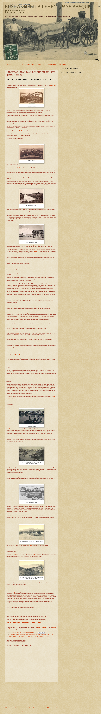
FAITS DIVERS (42, 634)
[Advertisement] (31, 694)
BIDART (15, 634)
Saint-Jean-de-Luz (42, 119)
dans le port (12, 428)
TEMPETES (48, 636)
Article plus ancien (52, 708)
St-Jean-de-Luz (17, 354)
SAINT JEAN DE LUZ (41, 636)
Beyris (20, 130)
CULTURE (41, 64)
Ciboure (17, 554)
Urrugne (14, 592)
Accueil (9, 64)
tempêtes (53, 85)
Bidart (18, 167)
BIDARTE (19, 634)
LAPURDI (33, 636)
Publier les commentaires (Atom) (18, 710)
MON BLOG (19, 64)
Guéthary (30, 259)
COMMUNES (30, 64)
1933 (12, 634)
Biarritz (24, 259)
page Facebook (42, 627)
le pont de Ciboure (42, 431)
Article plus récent (10, 708)
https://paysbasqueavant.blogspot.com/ (24, 622)
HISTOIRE (62, 64)
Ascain (30, 545)
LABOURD (28, 636)
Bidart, (9, 119)
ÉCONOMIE (52, 64)
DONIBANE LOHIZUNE (33, 634)
